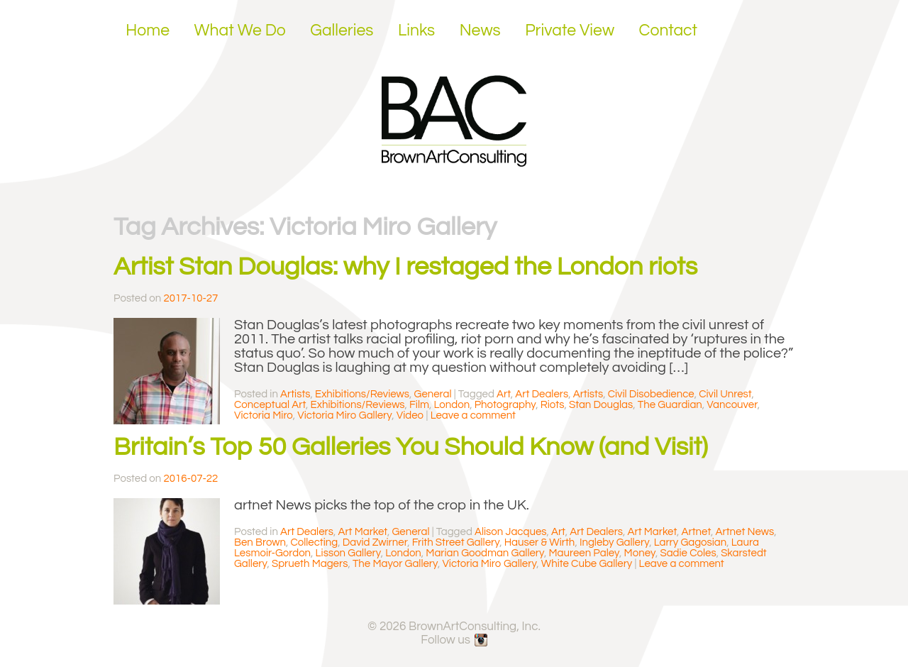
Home (148, 30)
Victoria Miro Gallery (344, 415)
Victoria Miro (263, 415)
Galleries (341, 30)
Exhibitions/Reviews (362, 394)
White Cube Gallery (586, 563)
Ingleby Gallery (614, 542)
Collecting (314, 542)
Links (416, 30)
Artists (295, 394)
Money (639, 553)
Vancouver (732, 404)
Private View (569, 30)
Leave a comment (473, 415)
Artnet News (745, 532)
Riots (553, 404)
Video (410, 415)
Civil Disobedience (651, 394)
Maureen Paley (583, 553)
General (433, 394)
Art (504, 394)
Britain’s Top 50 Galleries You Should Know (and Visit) (411, 447)
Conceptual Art (270, 404)
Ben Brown (260, 542)
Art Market (362, 532)
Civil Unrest (725, 394)
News (480, 30)
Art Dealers (541, 394)
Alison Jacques (510, 532)
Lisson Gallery (348, 553)
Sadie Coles (688, 553)
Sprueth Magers (310, 563)
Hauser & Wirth (539, 542)
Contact (668, 30)
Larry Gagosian (690, 542)
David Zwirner (375, 542)
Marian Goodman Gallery (485, 553)
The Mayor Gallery (395, 563)
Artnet (696, 532)
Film (419, 404)
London (452, 404)
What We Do (240, 30)
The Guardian (670, 404)
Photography (505, 404)
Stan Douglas (601, 404)
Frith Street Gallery (456, 542)
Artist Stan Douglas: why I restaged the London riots (405, 266)
